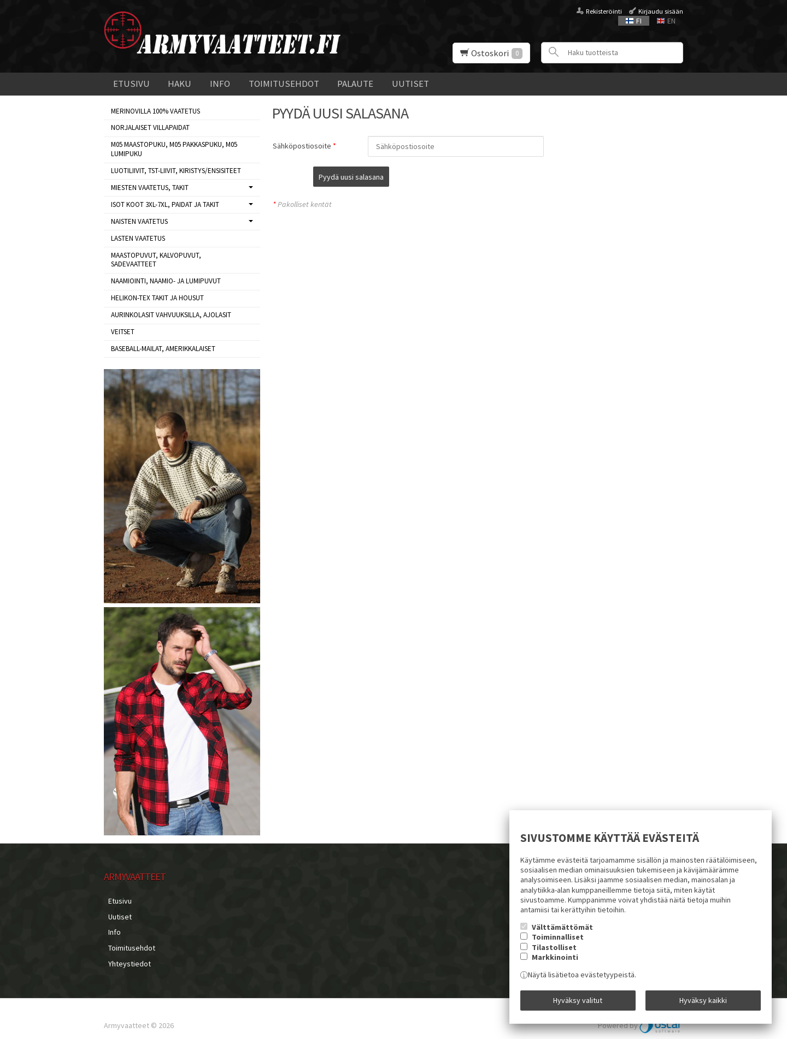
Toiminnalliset (558, 941)
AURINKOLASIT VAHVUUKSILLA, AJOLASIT (171, 314)
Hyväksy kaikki (703, 1002)
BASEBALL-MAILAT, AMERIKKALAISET (163, 348)
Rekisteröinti (604, 11)
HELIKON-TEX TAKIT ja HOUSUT (157, 297)
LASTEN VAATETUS (138, 238)
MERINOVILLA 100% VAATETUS (155, 111)
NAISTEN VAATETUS (139, 221)
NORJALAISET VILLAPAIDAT (150, 127)
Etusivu (131, 84)
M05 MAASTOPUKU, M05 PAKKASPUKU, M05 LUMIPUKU (174, 149)
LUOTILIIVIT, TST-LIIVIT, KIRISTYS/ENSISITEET (176, 170)
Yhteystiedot (125, 952)
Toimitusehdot (284, 84)
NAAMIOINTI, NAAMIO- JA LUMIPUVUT (166, 281)
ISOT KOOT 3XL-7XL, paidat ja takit (165, 204)
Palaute (355, 84)
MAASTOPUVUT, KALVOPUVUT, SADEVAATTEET (156, 260)
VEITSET (122, 331)
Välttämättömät (562, 931)
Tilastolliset (554, 952)
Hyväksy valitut (577, 1002)
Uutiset (410, 84)
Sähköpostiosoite (302, 146)
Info (220, 84)
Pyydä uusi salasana (405, 177)
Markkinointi (555, 961)
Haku (179, 84)
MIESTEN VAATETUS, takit (150, 187)
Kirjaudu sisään (660, 11)
